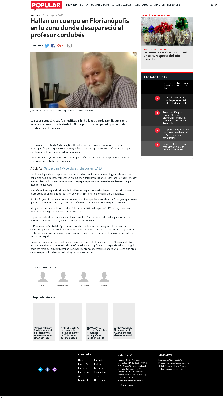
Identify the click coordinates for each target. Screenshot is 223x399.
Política (83, 5)
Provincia (71, 5)
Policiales (96, 5)
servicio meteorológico (126, 328)
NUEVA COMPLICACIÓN (43, 328)
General (81, 376)
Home (81, 360)
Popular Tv (83, 364)
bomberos (84, 285)
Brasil (104, 285)
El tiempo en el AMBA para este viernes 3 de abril (123, 333)
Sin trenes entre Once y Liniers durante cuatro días (175, 86)
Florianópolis (63, 285)
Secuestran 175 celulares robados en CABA (73, 168)
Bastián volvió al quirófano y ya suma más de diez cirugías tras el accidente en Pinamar (43, 336)
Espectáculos (123, 5)
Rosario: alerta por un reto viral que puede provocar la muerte (174, 147)
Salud (145, 5)
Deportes (108, 5)
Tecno (136, 5)
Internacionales (101, 372)
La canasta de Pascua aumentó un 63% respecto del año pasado (70, 334)
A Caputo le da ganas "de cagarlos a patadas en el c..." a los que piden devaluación (176, 133)
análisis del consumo (71, 328)
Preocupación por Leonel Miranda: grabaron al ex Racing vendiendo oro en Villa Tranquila (175, 118)
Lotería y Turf (158, 5)
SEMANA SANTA (94, 328)
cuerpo (42, 285)
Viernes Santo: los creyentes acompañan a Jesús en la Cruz (97, 334)
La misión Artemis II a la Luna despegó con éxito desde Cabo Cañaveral (175, 100)
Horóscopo (173, 5)
